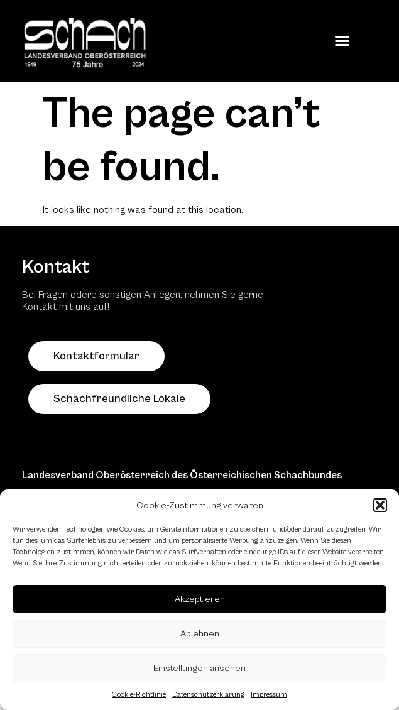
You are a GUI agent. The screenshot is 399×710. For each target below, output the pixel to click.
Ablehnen (199, 633)
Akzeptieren (200, 599)
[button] (380, 505)
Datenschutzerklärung (208, 695)
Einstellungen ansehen (199, 668)
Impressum (269, 695)
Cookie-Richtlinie (139, 695)
